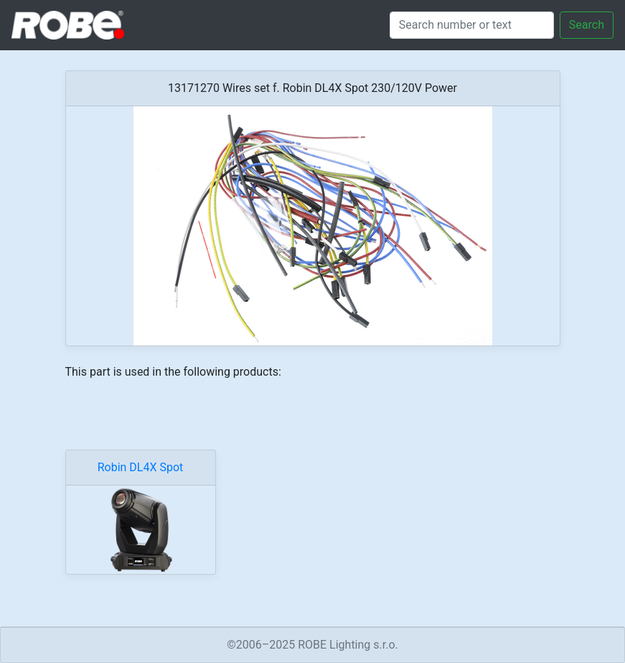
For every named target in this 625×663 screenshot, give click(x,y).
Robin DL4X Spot (141, 467)
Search (586, 25)
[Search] (472, 25)
